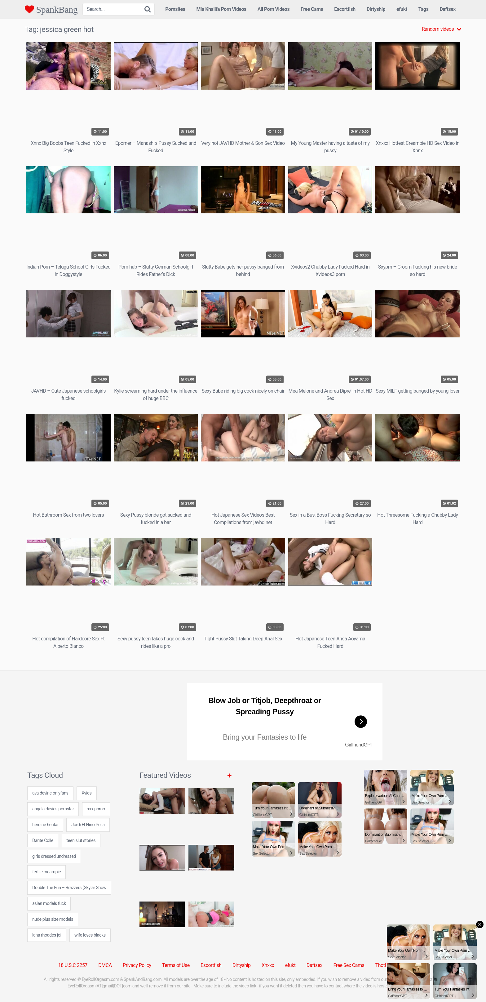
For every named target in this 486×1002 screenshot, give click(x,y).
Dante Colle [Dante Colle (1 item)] (42, 840)
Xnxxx (268, 965)
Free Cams (312, 9)
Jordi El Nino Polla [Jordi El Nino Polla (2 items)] (87, 824)
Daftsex (448, 9)
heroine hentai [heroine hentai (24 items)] (45, 824)
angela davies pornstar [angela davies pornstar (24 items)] (53, 809)
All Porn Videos (273, 9)
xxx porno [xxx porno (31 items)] (96, 809)
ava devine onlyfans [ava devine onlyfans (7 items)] (50, 793)
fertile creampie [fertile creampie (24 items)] (46, 872)
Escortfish (344, 9)
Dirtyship (376, 9)
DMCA (105, 965)
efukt (401, 9)
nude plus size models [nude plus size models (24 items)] (52, 919)
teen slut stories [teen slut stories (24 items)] (81, 840)
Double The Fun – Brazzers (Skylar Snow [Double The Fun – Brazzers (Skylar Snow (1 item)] (69, 887)
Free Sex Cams (349, 965)
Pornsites (175, 9)
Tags (423, 9)
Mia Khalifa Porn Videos (221, 9)
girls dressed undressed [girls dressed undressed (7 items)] (54, 856)
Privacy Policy (137, 965)
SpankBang (51, 9)
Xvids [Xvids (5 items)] (86, 793)
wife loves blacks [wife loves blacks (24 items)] (90, 935)
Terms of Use (176, 965)
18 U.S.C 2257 (72, 965)
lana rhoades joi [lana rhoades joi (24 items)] (46, 935)
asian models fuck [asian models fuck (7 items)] (49, 903)
